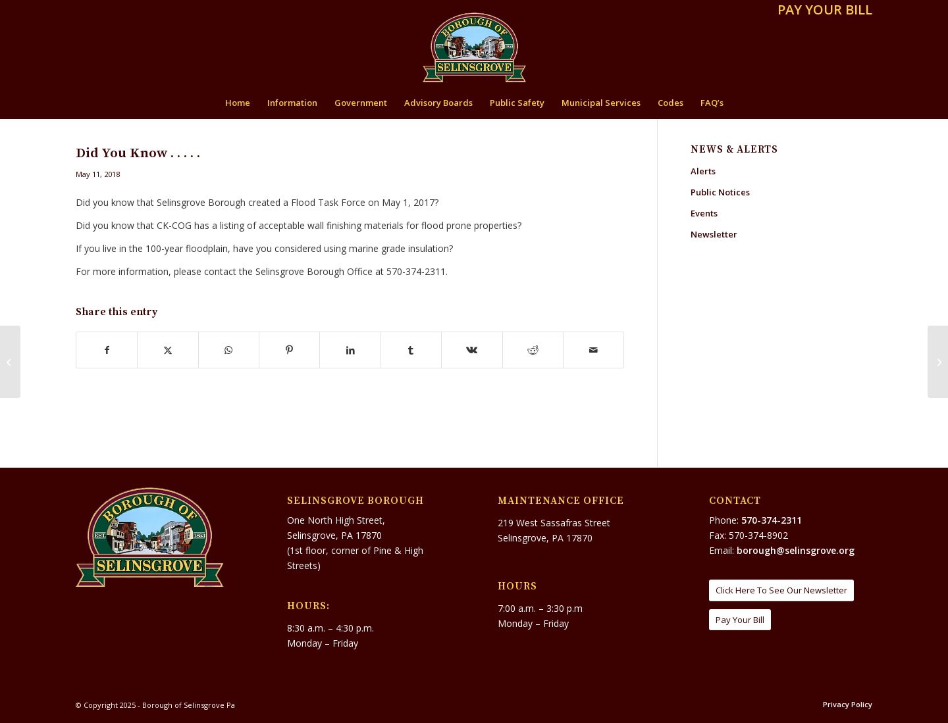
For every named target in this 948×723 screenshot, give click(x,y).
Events (704, 213)
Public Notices (720, 192)
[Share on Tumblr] (411, 350)
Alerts (703, 171)
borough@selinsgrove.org (796, 550)
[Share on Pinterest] (289, 350)
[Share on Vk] (472, 350)
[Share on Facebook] (106, 350)
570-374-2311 (771, 520)
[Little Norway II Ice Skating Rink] (10, 362)
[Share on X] (168, 350)
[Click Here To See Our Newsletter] (781, 590)
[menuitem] (821, 11)
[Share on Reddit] (533, 350)
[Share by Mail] (593, 350)
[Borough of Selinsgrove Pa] (474, 47)
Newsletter (714, 234)
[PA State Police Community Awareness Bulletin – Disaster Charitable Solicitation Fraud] (938, 362)
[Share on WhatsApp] (229, 350)
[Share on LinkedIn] (350, 350)
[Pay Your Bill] (740, 620)
